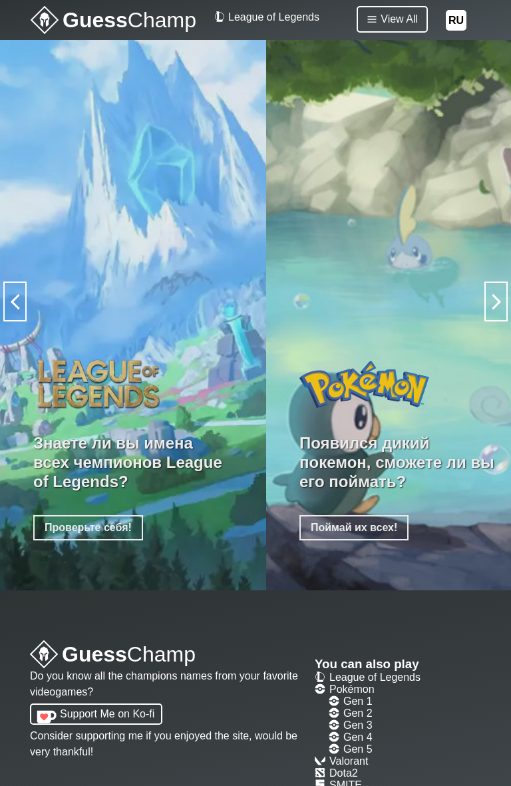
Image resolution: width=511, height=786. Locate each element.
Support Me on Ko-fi (107, 713)
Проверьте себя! (88, 527)
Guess (113, 655)
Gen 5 (351, 749)
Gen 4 (351, 737)
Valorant (341, 761)
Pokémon (345, 689)
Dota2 (336, 773)
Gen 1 (351, 701)
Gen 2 (351, 713)
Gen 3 (351, 725)
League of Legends (266, 17)
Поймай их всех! (354, 527)
